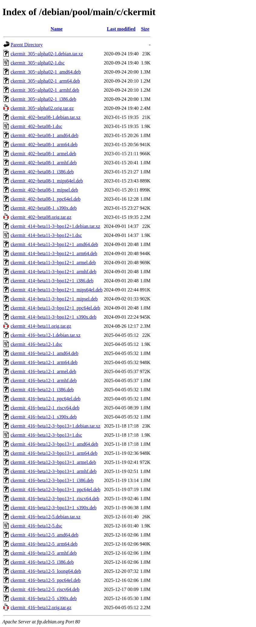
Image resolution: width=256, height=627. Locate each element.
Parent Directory (27, 44)
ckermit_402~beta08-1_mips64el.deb (47, 180)
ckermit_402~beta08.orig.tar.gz (41, 217)
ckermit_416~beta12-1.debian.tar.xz (45, 335)
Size (145, 28)
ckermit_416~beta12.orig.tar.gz (41, 607)
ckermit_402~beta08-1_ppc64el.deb (45, 199)
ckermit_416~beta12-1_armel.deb (43, 371)
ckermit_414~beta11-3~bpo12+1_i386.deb (52, 280)
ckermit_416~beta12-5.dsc (36, 525)
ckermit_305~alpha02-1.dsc (38, 62)
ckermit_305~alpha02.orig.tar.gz (42, 108)
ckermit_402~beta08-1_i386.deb (42, 171)
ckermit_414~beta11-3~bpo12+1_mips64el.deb (56, 289)
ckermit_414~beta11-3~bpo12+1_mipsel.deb (54, 298)
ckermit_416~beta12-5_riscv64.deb (45, 589)
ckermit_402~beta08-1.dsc (36, 126)
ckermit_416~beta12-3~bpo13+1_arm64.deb (54, 453)
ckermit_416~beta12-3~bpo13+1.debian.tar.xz (55, 425)
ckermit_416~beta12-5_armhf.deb (44, 553)
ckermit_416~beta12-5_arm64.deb (44, 544)
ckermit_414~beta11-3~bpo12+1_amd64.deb (54, 244)
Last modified (121, 28)
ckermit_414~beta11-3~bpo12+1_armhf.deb (53, 271)
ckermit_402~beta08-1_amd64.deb (44, 135)
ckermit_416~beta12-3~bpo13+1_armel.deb (53, 462)
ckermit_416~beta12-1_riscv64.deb (45, 407)
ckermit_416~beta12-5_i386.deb (42, 562)
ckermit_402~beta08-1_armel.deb (43, 153)
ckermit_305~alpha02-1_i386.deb (43, 99)
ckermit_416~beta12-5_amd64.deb (44, 534)
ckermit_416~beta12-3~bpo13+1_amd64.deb (54, 444)
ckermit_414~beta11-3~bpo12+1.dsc (46, 235)
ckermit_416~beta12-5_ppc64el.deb (45, 580)
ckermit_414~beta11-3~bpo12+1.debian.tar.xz (55, 226)
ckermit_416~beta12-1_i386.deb (42, 389)
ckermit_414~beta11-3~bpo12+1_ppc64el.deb (55, 307)
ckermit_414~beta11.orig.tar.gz (41, 326)
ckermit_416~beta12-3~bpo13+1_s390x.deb (54, 507)
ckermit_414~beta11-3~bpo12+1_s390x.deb (53, 317)
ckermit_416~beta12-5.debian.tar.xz (45, 516)
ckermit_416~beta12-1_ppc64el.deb (45, 398)
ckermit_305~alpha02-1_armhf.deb (45, 90)
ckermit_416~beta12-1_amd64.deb (44, 353)
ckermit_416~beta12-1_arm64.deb (44, 362)
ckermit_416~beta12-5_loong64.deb (46, 571)
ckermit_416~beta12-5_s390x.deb (44, 598)
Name (56, 28)
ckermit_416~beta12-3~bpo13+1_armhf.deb (53, 471)
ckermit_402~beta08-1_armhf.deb (44, 162)
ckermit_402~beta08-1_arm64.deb (44, 144)
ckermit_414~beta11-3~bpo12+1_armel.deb (53, 262)
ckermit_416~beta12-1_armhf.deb (44, 380)
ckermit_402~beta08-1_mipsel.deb (44, 189)
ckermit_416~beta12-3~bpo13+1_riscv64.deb (55, 498)
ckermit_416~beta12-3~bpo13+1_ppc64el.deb (55, 489)
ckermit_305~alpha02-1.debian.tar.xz (47, 53)
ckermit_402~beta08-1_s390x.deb (44, 208)
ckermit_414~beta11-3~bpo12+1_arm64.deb (54, 253)
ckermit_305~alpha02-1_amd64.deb (46, 71)
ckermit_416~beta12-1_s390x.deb (44, 416)
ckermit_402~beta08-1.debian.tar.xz (45, 117)
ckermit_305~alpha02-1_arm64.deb (45, 81)
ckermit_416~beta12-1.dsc (36, 344)
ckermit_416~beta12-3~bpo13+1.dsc (46, 435)
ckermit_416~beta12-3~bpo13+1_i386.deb (52, 480)
